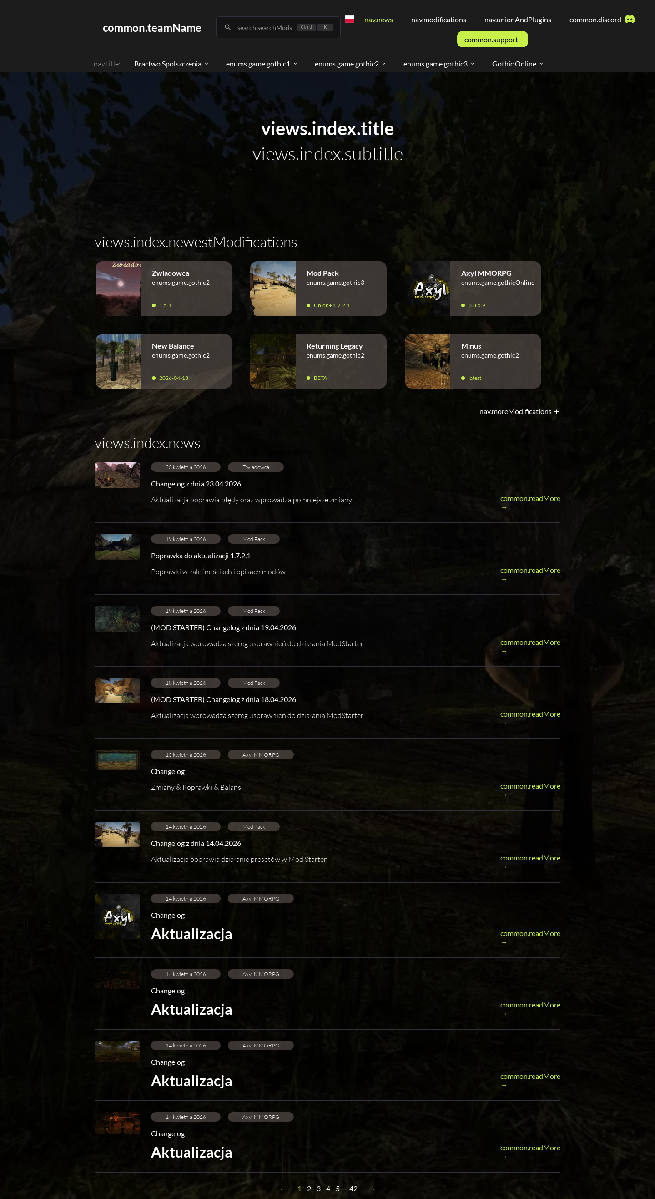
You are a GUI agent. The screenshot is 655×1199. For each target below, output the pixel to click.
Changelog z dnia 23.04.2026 (196, 483)
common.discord (602, 19)
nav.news (378, 19)
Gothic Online (518, 63)
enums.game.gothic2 (351, 63)
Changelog (168, 771)
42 (353, 1188)
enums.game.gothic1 (262, 63)
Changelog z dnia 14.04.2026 (196, 843)
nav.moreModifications (519, 411)
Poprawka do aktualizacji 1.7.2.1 (201, 555)
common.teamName (152, 27)
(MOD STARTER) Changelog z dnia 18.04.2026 (223, 699)
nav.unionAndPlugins (517, 19)
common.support (491, 39)
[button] (327, 492)
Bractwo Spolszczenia (172, 63)
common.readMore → (530, 502)
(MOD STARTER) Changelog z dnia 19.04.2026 (223, 627)
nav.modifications (438, 19)
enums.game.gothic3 (439, 63)
